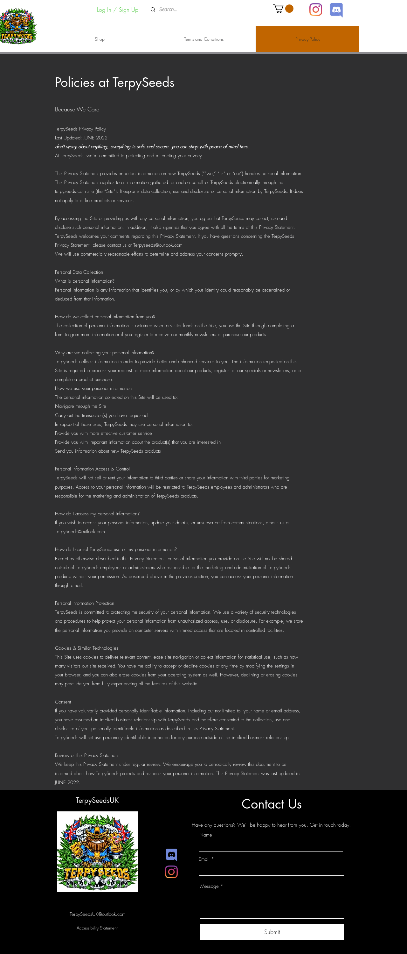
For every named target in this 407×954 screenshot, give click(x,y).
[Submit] (272, 932)
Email (204, 859)
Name (205, 835)
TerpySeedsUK (97, 800)
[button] (283, 8)
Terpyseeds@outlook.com (158, 245)
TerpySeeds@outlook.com (80, 531)
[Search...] (203, 9)
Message (209, 886)
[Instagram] (315, 9)
